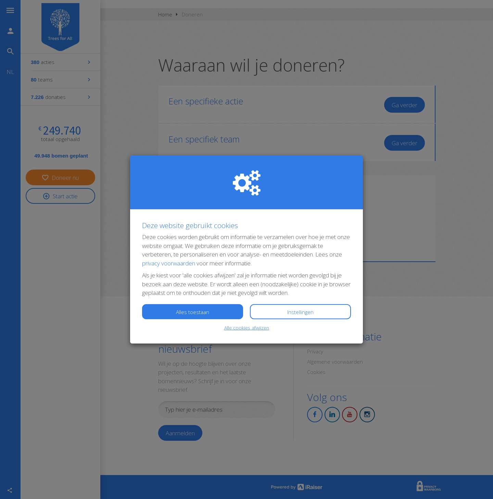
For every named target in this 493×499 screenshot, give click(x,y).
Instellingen (300, 312)
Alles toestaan (192, 312)
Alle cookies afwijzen (246, 327)
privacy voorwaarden (168, 263)
